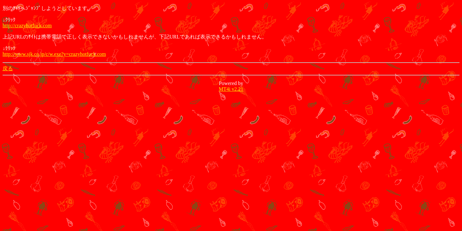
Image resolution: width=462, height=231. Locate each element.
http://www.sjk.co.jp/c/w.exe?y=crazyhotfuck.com (54, 54)
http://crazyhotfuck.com (27, 25)
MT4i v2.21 (231, 89)
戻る (8, 68)
